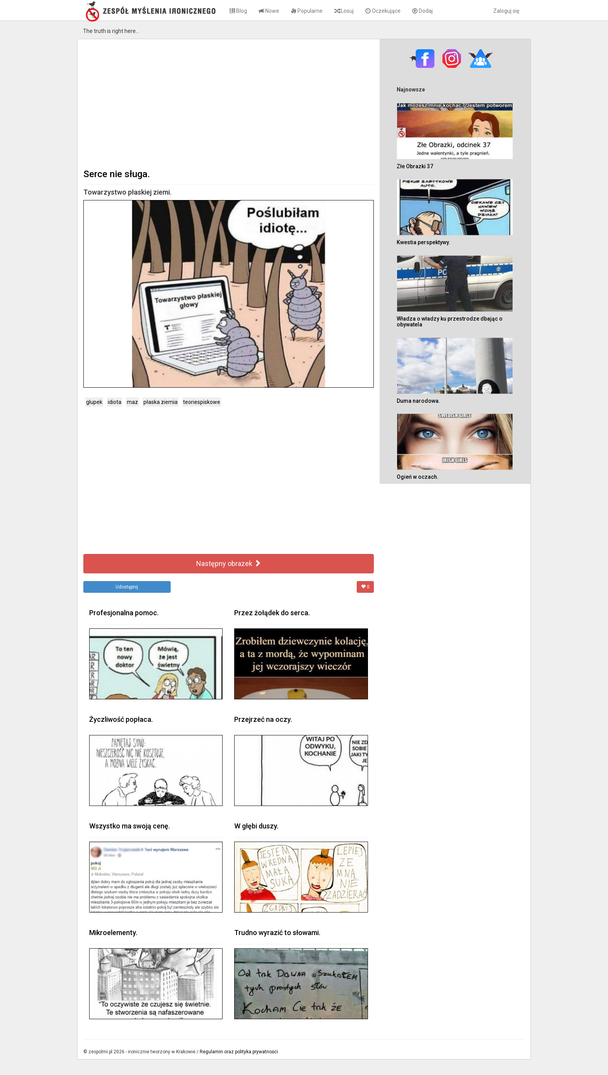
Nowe (269, 11)
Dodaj (422, 11)
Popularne (307, 11)
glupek (94, 402)
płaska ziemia (160, 402)
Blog (238, 11)
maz (132, 402)
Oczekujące (383, 11)
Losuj (344, 11)
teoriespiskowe (201, 402)
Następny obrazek (228, 563)
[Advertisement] (228, 103)
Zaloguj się (506, 11)
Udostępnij (127, 587)
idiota (114, 402)
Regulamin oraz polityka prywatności (239, 1051)
